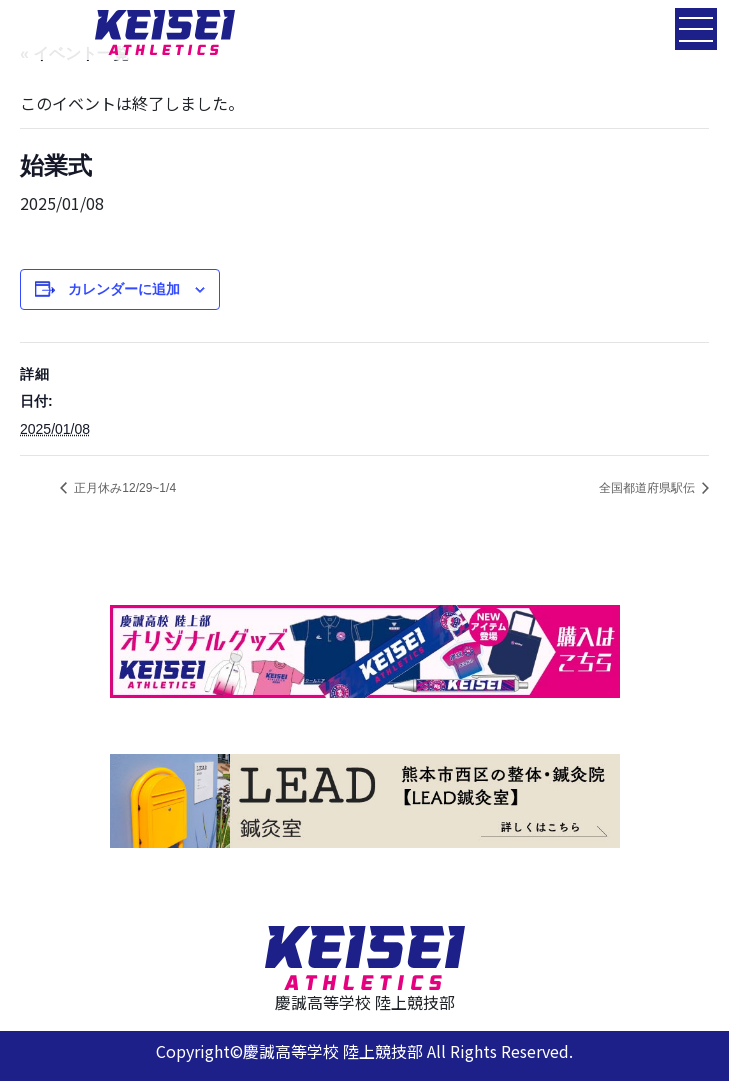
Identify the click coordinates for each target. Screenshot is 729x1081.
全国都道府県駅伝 (648, 488)
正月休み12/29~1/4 (123, 488)
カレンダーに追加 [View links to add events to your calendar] (124, 289)
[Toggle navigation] (696, 29)
